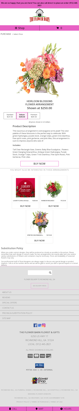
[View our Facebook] (35, 326)
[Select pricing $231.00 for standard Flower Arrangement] (10, 116)
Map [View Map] (39, 408)
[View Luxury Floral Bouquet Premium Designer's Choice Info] (25, 187)
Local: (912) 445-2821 (39, 344)
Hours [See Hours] (65, 408)
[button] (39, 365)
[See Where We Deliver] (39, 286)
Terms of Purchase (40, 402)
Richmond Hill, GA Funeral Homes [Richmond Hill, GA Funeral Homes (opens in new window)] (16, 390)
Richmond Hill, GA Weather (27, 398)
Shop (19, 28)
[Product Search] (40, 272)
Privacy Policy (23, 402)
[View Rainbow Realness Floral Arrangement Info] (53, 187)
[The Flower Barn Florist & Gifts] (39, 22)
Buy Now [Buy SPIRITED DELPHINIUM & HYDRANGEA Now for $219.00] (39, 240)
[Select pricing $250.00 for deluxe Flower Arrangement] (22, 116)
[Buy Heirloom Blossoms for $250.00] (39, 163)
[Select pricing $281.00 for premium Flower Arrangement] (34, 116)
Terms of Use (56, 402)
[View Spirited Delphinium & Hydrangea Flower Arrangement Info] (39, 222)
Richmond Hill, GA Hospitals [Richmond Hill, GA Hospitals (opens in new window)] (47, 390)
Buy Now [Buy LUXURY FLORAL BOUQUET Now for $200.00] (25, 206)
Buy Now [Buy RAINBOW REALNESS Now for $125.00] (53, 206)
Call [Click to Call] (13, 408)
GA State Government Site (52, 398)
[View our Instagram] (43, 326)
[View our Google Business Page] (39, 326)
